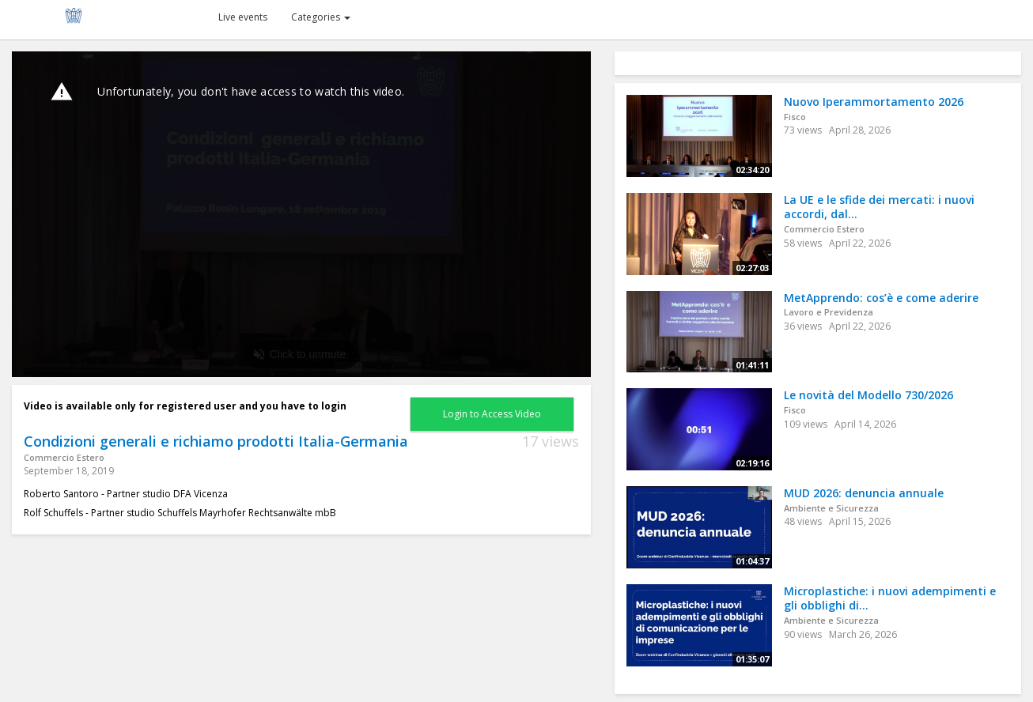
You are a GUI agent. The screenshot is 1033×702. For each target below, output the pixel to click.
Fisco (795, 117)
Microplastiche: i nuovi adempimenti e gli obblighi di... (890, 598)
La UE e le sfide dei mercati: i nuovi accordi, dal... (879, 207)
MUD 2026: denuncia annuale (864, 492)
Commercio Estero (64, 457)
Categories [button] (320, 17)
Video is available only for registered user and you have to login (185, 406)
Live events (242, 17)
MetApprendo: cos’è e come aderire (881, 297)
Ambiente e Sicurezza (831, 508)
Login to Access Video (492, 414)
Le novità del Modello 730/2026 (868, 394)
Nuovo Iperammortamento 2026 (873, 101)
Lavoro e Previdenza (828, 312)
